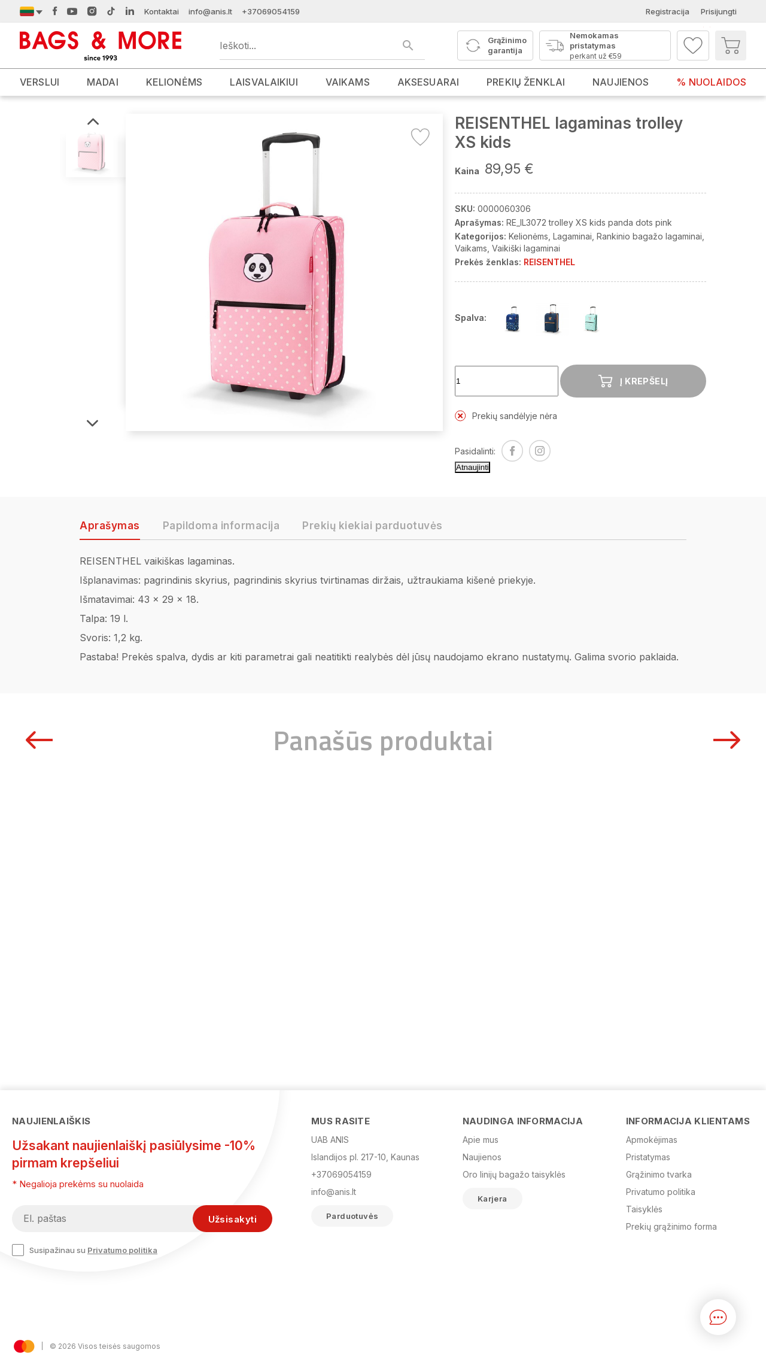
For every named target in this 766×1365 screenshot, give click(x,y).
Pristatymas (648, 1157)
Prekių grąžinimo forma (671, 1226)
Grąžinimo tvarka (659, 1174)
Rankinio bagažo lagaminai (649, 236)
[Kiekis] (506, 381)
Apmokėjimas (651, 1140)
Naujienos (482, 1157)
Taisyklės (644, 1209)
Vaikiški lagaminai (526, 248)
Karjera (492, 1198)
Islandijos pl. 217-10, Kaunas (365, 1157)
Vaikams (471, 248)
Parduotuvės (352, 1216)
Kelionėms (528, 236)
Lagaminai (572, 236)
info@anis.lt (210, 11)
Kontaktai (161, 11)
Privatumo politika (122, 1250)
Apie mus (480, 1140)
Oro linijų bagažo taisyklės (514, 1174)
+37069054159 (271, 11)
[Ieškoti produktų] (322, 45)
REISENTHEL (549, 262)
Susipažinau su (84, 1250)
